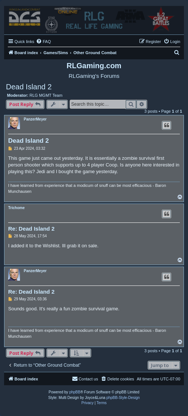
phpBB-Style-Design (123, 398)
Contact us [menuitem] (85, 378)
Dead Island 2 (29, 87)
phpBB (74, 392)
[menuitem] (43, 41)
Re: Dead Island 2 (31, 228)
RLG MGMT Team (46, 95)
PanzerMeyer (35, 119)
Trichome (16, 208)
